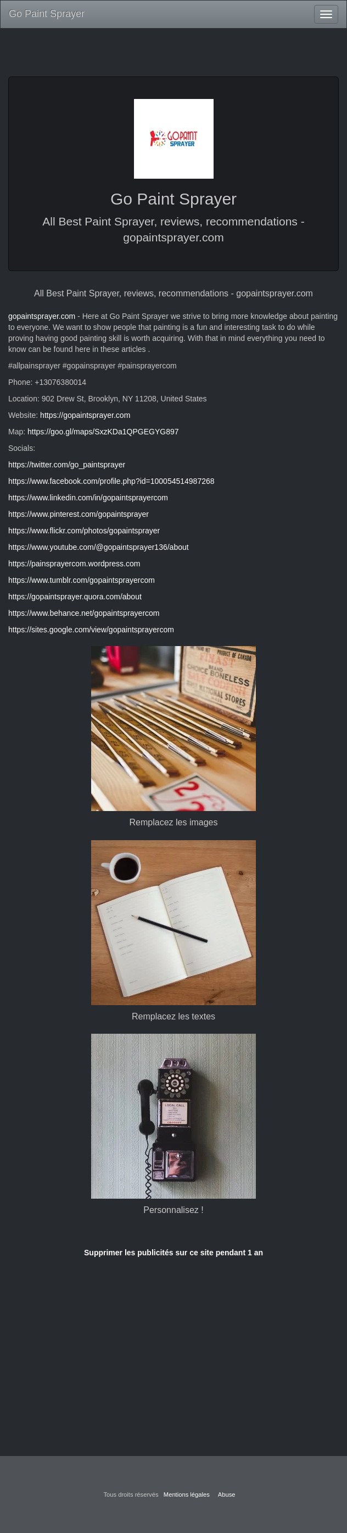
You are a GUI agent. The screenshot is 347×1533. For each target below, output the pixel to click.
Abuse (227, 1494)
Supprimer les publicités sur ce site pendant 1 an (173, 1252)
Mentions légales (187, 1494)
